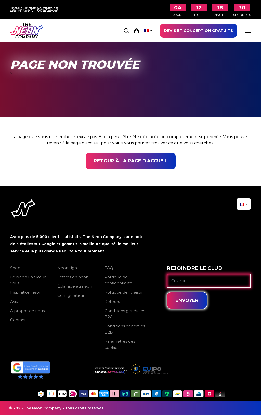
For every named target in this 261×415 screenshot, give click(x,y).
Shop (15, 267)
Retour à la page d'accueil (130, 161)
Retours (112, 301)
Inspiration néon (26, 292)
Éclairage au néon (74, 286)
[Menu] (248, 31)
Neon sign (67, 267)
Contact (18, 319)
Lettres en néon (72, 277)
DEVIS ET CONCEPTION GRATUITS (198, 30)
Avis (14, 301)
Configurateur (70, 295)
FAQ (109, 267)
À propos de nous (27, 310)
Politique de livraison (124, 292)
